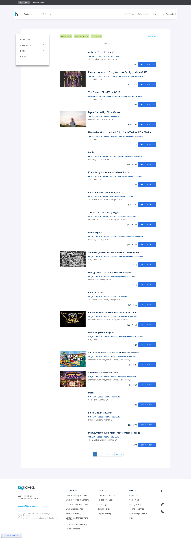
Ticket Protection (73, 528)
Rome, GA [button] (32, 39)
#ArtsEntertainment (126, 76)
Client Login (102, 504)
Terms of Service (136, 509)
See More (152, 36)
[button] (29, 14)
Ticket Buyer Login (105, 500)
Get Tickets (147, 64)
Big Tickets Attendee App (76, 524)
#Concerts (115, 56)
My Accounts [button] (168, 14)
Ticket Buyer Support (106, 495)
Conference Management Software (77, 519)
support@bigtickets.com (28, 506)
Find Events (128, 14)
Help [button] (154, 14)
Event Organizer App (74, 509)
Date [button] (32, 51)
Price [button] (32, 57)
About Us (133, 495)
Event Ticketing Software (76, 495)
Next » (119, 454)
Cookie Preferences (12, 535)
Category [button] (32, 45)
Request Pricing (104, 513)
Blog (131, 518)
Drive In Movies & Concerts (77, 500)
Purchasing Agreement (139, 513)
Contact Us (134, 500)
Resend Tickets (39, 2)
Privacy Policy (135, 504)
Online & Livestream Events (77, 504)
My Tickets (24, 2)
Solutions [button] (142, 14)
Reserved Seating (73, 513)
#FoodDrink (131, 216)
